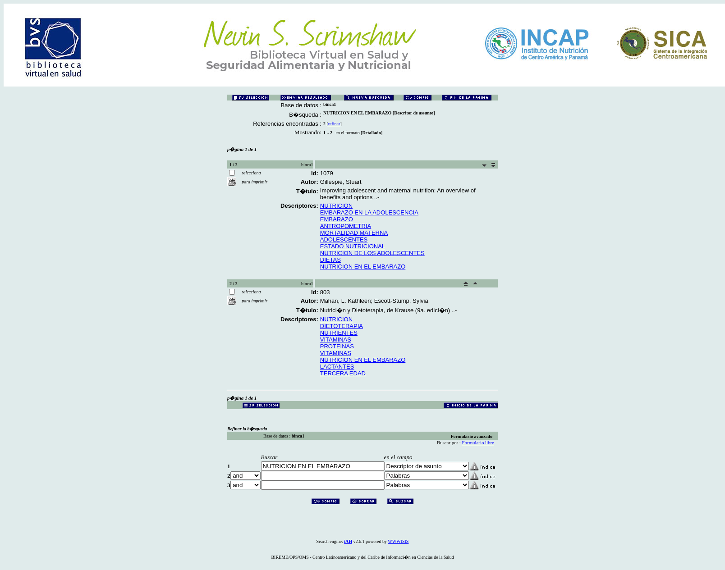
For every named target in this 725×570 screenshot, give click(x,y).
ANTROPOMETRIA (345, 226)
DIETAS (330, 259)
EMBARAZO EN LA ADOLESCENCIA (369, 212)
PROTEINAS (337, 346)
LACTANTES (337, 366)
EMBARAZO (336, 219)
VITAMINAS (335, 339)
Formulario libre (478, 442)
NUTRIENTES (339, 332)
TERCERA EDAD (343, 373)
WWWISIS (398, 541)
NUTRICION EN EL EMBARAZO (362, 266)
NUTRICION (336, 205)
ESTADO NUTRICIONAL (352, 246)
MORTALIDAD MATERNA (354, 232)
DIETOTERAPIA (341, 326)
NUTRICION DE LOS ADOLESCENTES (372, 253)
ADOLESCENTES (343, 239)
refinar (334, 123)
